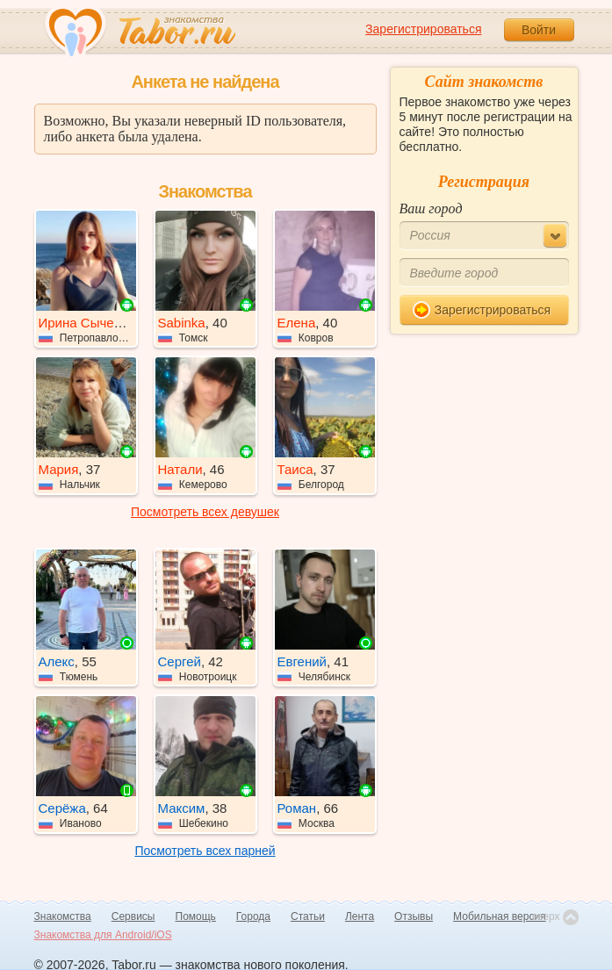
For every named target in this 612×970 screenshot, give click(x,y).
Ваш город (431, 208)
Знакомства (62, 916)
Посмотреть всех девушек (205, 512)
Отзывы (413, 916)
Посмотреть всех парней (204, 851)
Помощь (196, 916)
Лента (359, 916)
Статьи (308, 916)
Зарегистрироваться (423, 29)
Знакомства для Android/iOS (103, 935)
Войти (539, 30)
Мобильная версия (499, 916)
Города (253, 916)
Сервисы (133, 916)
